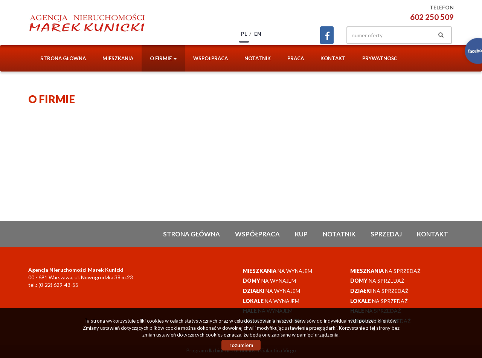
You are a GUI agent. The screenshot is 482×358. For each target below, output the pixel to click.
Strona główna (63, 58)
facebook (327, 35)
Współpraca (210, 58)
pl (244, 33)
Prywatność (379, 58)
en (257, 33)
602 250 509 (432, 16)
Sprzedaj (386, 234)
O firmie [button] (163, 58)
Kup (301, 234)
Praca (295, 58)
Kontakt (333, 58)
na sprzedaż (385, 271)
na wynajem (277, 271)
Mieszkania (117, 58)
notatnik (257, 58)
